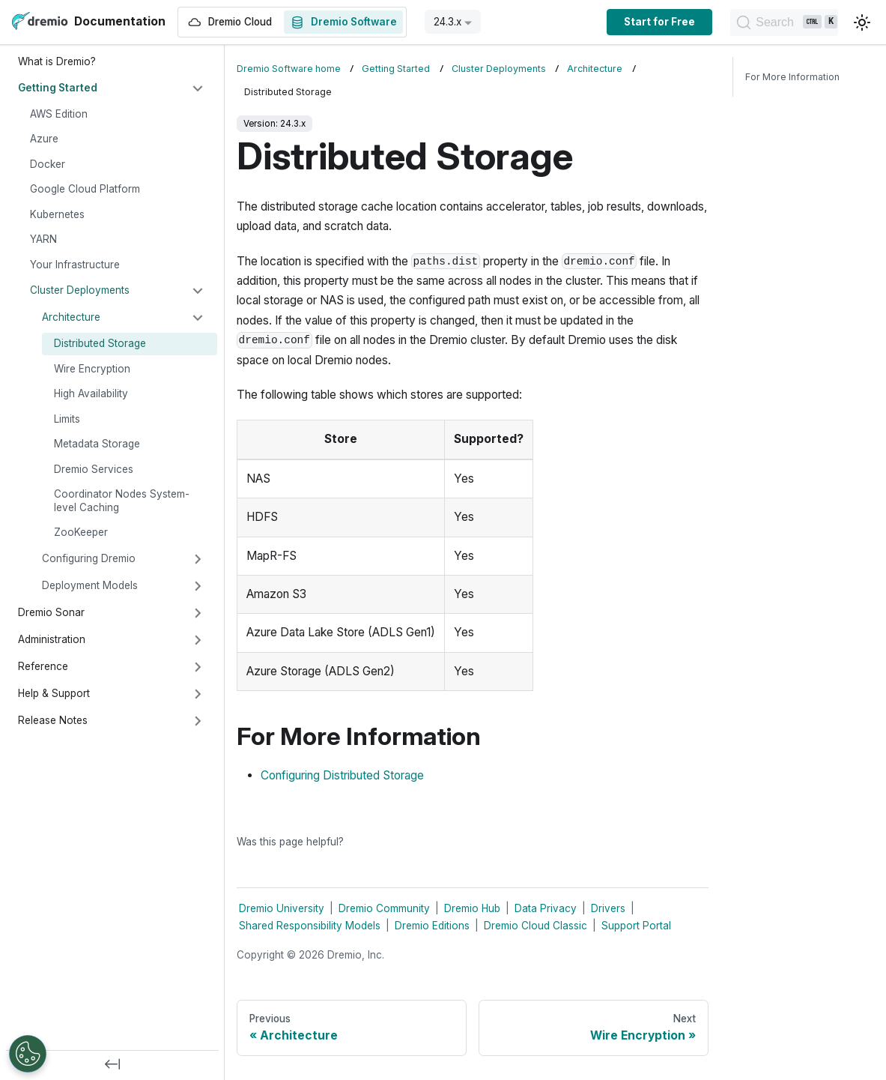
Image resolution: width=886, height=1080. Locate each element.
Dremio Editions (432, 926)
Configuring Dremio (89, 558)
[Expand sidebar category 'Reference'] (197, 667)
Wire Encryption (92, 369)
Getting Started (57, 88)
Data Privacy (546, 908)
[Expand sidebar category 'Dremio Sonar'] (197, 613)
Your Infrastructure (75, 265)
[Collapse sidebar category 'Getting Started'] (197, 88)
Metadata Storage (97, 444)
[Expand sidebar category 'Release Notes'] (197, 721)
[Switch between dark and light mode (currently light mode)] (862, 22)
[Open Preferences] (27, 1054)
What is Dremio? (57, 61)
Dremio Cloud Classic (535, 926)
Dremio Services (93, 469)
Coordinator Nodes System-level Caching (121, 500)
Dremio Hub (472, 908)
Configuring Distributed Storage (342, 775)
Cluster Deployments (80, 290)
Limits (67, 419)
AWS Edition (59, 114)
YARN (43, 239)
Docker (47, 164)
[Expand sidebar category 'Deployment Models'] (197, 586)
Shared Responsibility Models (309, 926)
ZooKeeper (81, 532)
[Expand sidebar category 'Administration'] (197, 640)
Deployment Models (90, 585)
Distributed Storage (100, 343)
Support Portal (636, 926)
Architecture (71, 317)
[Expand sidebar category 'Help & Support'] (197, 694)
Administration (51, 639)
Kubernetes (57, 214)
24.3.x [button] (447, 22)
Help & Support (54, 693)
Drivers (608, 908)
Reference (43, 666)
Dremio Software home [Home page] (289, 68)
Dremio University (281, 908)
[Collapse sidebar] (112, 1065)
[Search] (763, 22)
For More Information (792, 76)
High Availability (91, 393)
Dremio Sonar (51, 612)
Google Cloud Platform (85, 189)
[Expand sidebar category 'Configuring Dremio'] (197, 559)
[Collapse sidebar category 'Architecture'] (197, 318)
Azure (44, 139)
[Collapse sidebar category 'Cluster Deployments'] (197, 291)
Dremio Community (384, 908)
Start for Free (617, 22)
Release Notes (53, 720)
